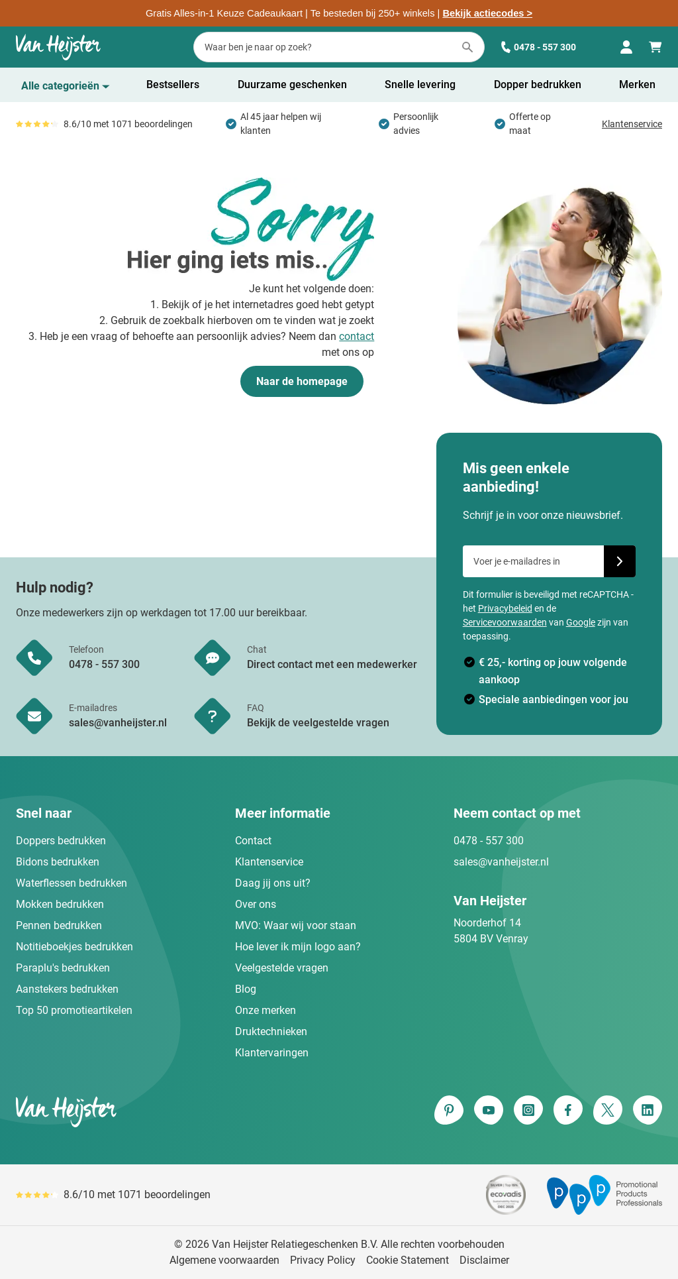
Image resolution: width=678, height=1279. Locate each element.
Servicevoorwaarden (505, 622)
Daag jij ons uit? (273, 883)
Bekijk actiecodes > (487, 13)
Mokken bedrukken (60, 904)
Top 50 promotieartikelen (74, 1010)
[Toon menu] (65, 86)
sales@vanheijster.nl (501, 862)
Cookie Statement (407, 1260)
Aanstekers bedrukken (67, 989)
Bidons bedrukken (57, 862)
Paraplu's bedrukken (63, 968)
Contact (253, 840)
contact (356, 336)
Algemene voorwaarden (224, 1260)
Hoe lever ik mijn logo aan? (298, 946)
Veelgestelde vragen (281, 968)
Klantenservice (632, 124)
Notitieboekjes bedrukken (74, 946)
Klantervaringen (272, 1052)
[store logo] (175, 1111)
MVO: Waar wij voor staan (295, 925)
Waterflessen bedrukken (71, 883)
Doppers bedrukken (61, 840)
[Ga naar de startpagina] (58, 47)
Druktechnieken (271, 1031)
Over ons (255, 904)
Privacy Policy (323, 1260)
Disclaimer (484, 1260)
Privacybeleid (505, 608)
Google (580, 622)
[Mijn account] (626, 47)
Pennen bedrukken (59, 925)
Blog (245, 989)
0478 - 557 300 (538, 47)
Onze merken (265, 1010)
